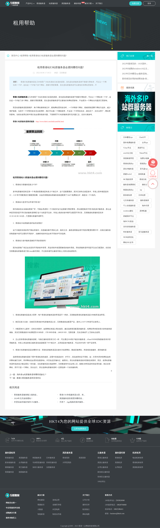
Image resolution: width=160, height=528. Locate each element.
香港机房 (118, 458)
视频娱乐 (41, 505)
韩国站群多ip (128, 190)
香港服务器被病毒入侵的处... (26, 395)
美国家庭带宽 (128, 158)
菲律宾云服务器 (104, 477)
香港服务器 (40, 3)
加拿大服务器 (37, 467)
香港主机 (143, 179)
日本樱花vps (128, 137)
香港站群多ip (128, 164)
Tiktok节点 (143, 153)
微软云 (144, 185)
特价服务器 (127, 232)
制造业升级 (56, 514)
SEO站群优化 (128, 237)
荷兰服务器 (23, 467)
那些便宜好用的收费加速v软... (135, 79)
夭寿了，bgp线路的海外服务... (72, 402)
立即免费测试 (80, 429)
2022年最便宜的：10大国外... (135, 64)
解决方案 (88, 3)
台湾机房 (118, 467)
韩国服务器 (36, 458)
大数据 (40, 509)
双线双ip (143, 164)
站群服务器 (53, 3)
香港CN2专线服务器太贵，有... (72, 395)
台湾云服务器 (103, 467)
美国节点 (141, 148)
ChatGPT (142, 137)
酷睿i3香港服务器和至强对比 (29, 378)
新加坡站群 (127, 195)
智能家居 (41, 514)
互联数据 (63, 73)
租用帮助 (24, 56)
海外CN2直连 (128, 221)
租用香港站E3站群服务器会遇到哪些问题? (48, 56)
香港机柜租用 (137, 462)
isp (141, 190)
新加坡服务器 (10, 462)
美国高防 (82, 458)
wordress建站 (128, 211)
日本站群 (142, 195)
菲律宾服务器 (51, 462)
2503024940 (120, 500)
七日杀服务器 (128, 200)
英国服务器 (9, 472)
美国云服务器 (103, 462)
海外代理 (145, 206)
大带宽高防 (66, 462)
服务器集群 (144, 200)
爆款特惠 (77, 3)
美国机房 (118, 462)
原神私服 (143, 211)
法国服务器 (50, 467)
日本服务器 (50, 458)
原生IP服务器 (128, 169)
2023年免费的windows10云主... (135, 69)
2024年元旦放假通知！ (23, 398)
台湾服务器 (23, 462)
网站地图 (86, 514)
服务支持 (86, 505)
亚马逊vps (144, 169)
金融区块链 (56, 505)
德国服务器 (23, 472)
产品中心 (29, 3)
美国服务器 (66, 3)
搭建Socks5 (127, 174)
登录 (149, 3)
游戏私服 (141, 174)
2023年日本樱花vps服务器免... (135, 74)
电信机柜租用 (137, 458)
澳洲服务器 (9, 467)
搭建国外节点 (128, 216)
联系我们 (86, 509)
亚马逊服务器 (143, 232)
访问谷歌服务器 (129, 227)
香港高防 (66, 458)
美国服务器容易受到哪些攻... (71, 398)
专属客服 (152, 176)
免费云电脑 (144, 158)
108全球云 (101, 481)
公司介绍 (86, 500)
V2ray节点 (127, 148)
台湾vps (145, 143)
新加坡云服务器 (104, 472)
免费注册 (135, 3)
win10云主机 (128, 153)
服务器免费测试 (129, 185)
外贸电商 (56, 509)
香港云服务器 (103, 458)
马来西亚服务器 (38, 462)
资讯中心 (15, 56)
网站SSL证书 (128, 242)
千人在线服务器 (129, 206)
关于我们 (99, 3)
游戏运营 (56, 500)
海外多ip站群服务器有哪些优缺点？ (31, 374)
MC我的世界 (128, 179)
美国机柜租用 (137, 467)
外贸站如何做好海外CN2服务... (27, 402)
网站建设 (41, 500)
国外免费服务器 (129, 143)
